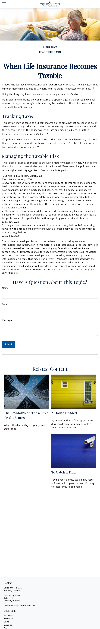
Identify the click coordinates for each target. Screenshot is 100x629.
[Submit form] (8, 344)
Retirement (8, 615)
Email (5, 304)
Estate (6, 622)
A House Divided (64, 412)
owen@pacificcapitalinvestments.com (19, 605)
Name (5, 287)
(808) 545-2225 (16, 588)
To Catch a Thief (63, 472)
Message (7, 320)
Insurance (8, 625)
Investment (8, 618)
